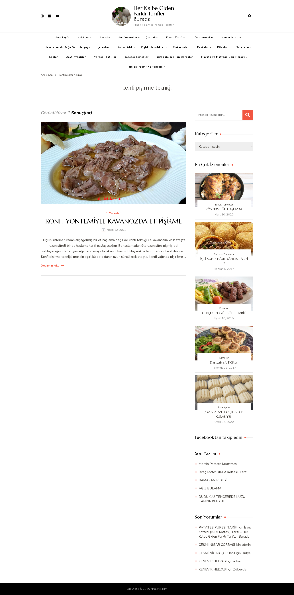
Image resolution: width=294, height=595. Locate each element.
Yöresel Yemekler (137, 57)
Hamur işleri (230, 37)
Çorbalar (152, 37)
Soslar (53, 57)
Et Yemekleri (113, 213)
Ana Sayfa (62, 37)
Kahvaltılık (125, 47)
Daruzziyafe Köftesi (224, 362)
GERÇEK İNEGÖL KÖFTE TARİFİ (224, 313)
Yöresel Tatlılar (105, 57)
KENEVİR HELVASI (213, 561)
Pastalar (203, 47)
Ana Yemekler (127, 37)
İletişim (104, 37)
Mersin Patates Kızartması (218, 464)
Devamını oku (50, 266)
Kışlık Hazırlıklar (153, 47)
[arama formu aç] (249, 16)
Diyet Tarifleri (176, 37)
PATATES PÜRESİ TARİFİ (218, 527)
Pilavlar (222, 47)
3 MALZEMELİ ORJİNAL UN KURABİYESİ (224, 414)
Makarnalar (181, 47)
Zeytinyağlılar (76, 57)
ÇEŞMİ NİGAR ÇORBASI (217, 544)
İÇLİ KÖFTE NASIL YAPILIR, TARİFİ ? (224, 261)
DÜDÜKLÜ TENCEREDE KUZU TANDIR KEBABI (222, 499)
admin (246, 544)
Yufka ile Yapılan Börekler (175, 57)
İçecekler (103, 47)
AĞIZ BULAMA (210, 488)
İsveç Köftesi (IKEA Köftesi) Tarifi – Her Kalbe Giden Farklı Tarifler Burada (225, 532)
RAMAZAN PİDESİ (213, 480)
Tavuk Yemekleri (224, 204)
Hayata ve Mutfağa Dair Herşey (66, 47)
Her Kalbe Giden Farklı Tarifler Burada (154, 13)
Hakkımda (84, 37)
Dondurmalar (204, 37)
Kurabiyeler (224, 407)
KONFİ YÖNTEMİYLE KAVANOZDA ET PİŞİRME (113, 221)
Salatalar (243, 47)
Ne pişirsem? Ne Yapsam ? (147, 66)
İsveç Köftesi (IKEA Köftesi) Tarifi (223, 472)
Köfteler (224, 308)
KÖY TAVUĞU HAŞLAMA (224, 209)
